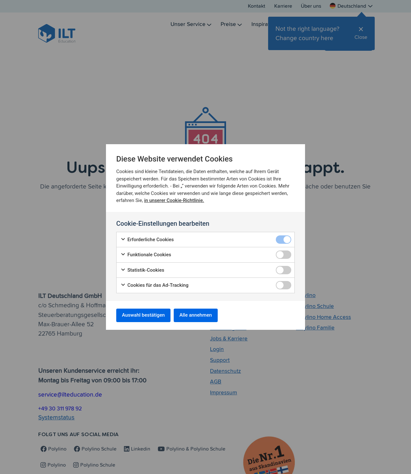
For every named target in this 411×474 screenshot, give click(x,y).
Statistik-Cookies (142, 269)
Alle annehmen (202, 315)
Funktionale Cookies (145, 254)
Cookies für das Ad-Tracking (154, 284)
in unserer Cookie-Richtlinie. (174, 199)
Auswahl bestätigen (145, 315)
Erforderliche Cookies (147, 239)
